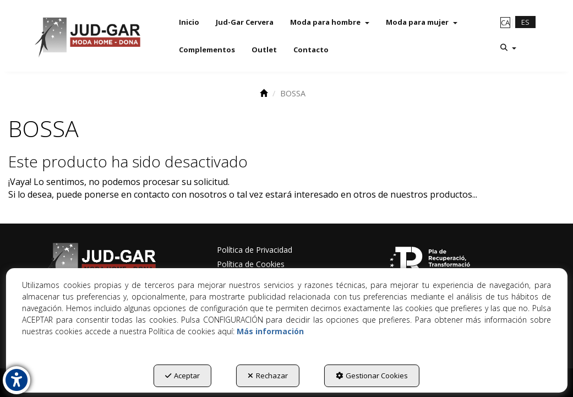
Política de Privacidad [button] (254, 249)
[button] (87, 36)
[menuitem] (189, 22)
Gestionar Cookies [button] (372, 375)
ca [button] (505, 23)
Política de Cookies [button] (251, 264)
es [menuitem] (525, 22)
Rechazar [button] (268, 375)
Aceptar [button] (182, 375)
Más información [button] (270, 331)
